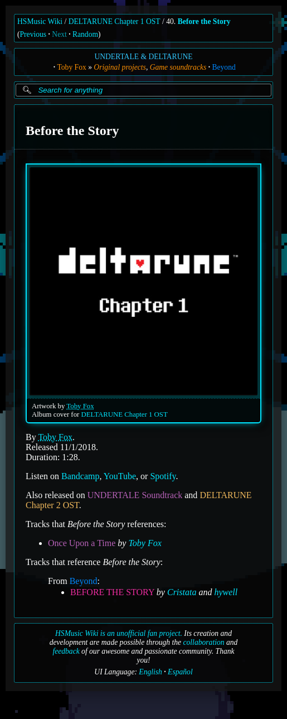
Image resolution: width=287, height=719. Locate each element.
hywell (225, 591)
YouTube (120, 475)
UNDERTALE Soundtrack (135, 494)
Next (59, 34)
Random (85, 34)
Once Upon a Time (81, 542)
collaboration (204, 642)
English (150, 672)
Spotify (163, 475)
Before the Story (204, 21)
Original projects (120, 67)
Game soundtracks (178, 67)
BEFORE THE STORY (112, 591)
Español (180, 672)
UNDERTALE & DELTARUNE (143, 56)
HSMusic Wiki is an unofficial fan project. (118, 633)
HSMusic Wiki (39, 21)
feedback (65, 651)
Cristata (181, 591)
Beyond (223, 67)
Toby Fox (71, 67)
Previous (33, 34)
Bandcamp (80, 475)
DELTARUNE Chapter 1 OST (114, 21)
